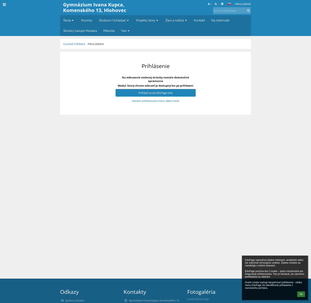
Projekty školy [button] (147, 20)
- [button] (216, 4)
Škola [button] (69, 20)
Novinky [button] (87, 20)
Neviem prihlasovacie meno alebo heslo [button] (155, 101)
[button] (229, 4)
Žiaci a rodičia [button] (176, 20)
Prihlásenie (243, 4)
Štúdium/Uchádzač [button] (114, 20)
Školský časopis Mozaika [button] (80, 30)
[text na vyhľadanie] (232, 10)
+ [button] (209, 4)
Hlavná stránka (74, 44)
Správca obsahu (74, 300)
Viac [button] (126, 30)
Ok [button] (301, 294)
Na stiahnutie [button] (220, 20)
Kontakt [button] (199, 20)
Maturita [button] (109, 30)
